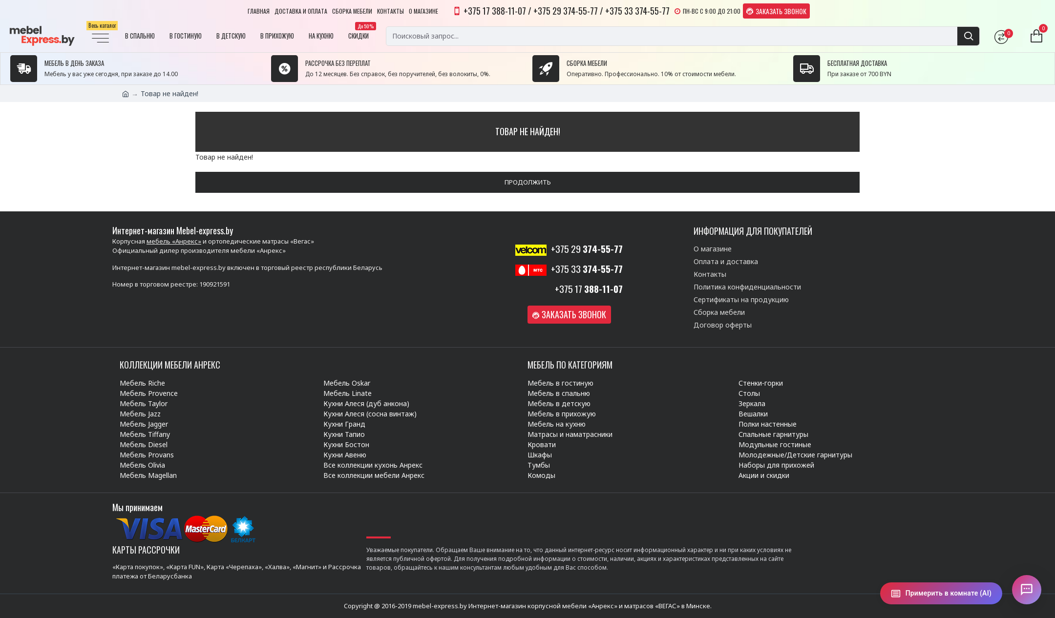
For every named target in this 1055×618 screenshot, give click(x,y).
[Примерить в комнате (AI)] (941, 593)
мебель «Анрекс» (174, 241)
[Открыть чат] (1026, 589)
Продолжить (528, 182)
